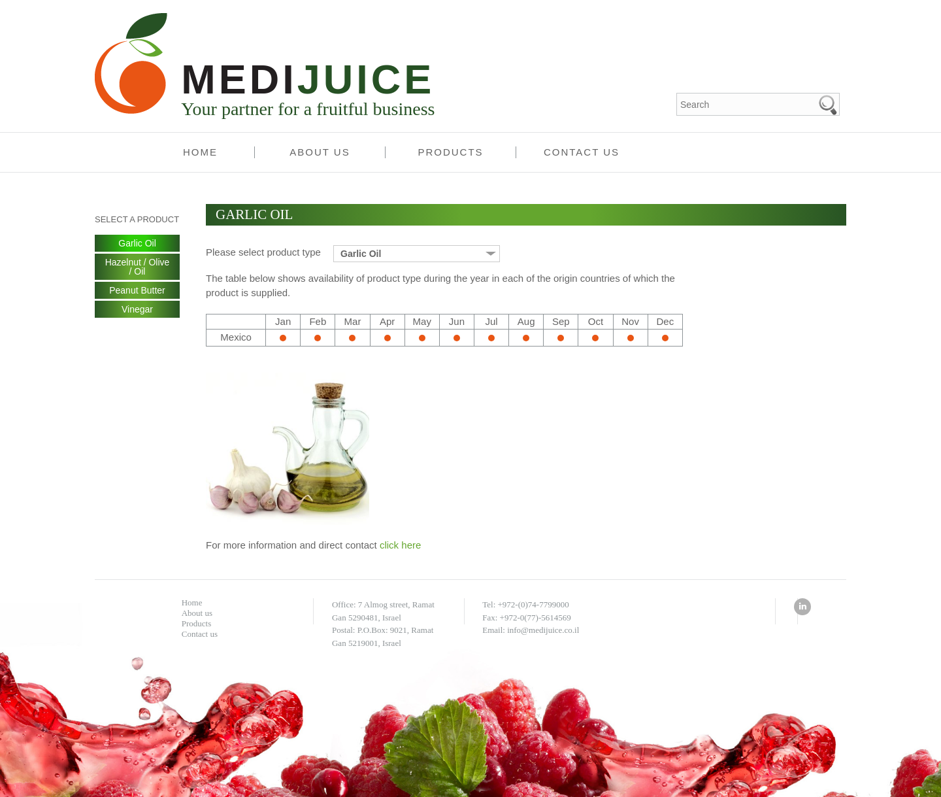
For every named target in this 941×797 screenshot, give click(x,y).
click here (400, 545)
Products (450, 152)
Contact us (581, 152)
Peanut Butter (137, 290)
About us (319, 152)
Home (200, 152)
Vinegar (137, 309)
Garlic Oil (137, 243)
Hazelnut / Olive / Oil (137, 267)
